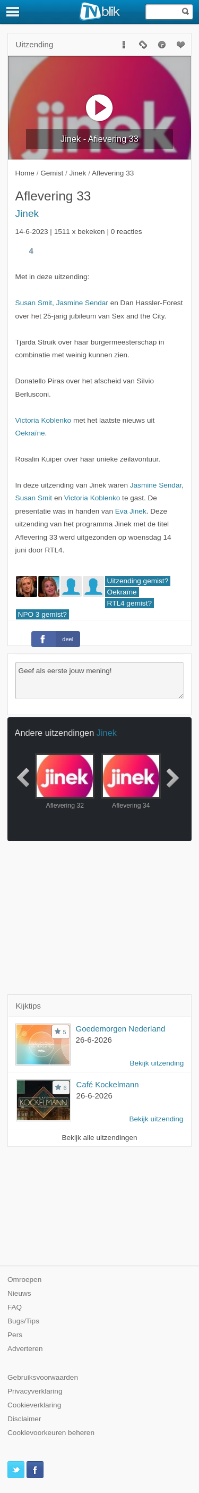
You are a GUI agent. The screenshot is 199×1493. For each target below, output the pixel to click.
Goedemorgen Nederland (121, 1028)
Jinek (27, 213)
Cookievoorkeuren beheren (50, 1433)
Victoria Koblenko (43, 420)
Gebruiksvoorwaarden (42, 1377)
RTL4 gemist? (129, 603)
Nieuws (19, 1293)
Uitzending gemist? (138, 581)
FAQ (14, 1307)
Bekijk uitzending (156, 1063)
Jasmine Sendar (82, 303)
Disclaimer (24, 1419)
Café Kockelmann (107, 1084)
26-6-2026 (94, 1039)
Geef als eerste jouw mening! (99, 680)
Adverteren (25, 1349)
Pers (14, 1335)
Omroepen (24, 1280)
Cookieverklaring (34, 1405)
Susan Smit (34, 303)
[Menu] (13, 11)
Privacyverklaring (35, 1391)
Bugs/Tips (23, 1321)
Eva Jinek (130, 511)
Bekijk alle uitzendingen (99, 1138)
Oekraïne (30, 433)
